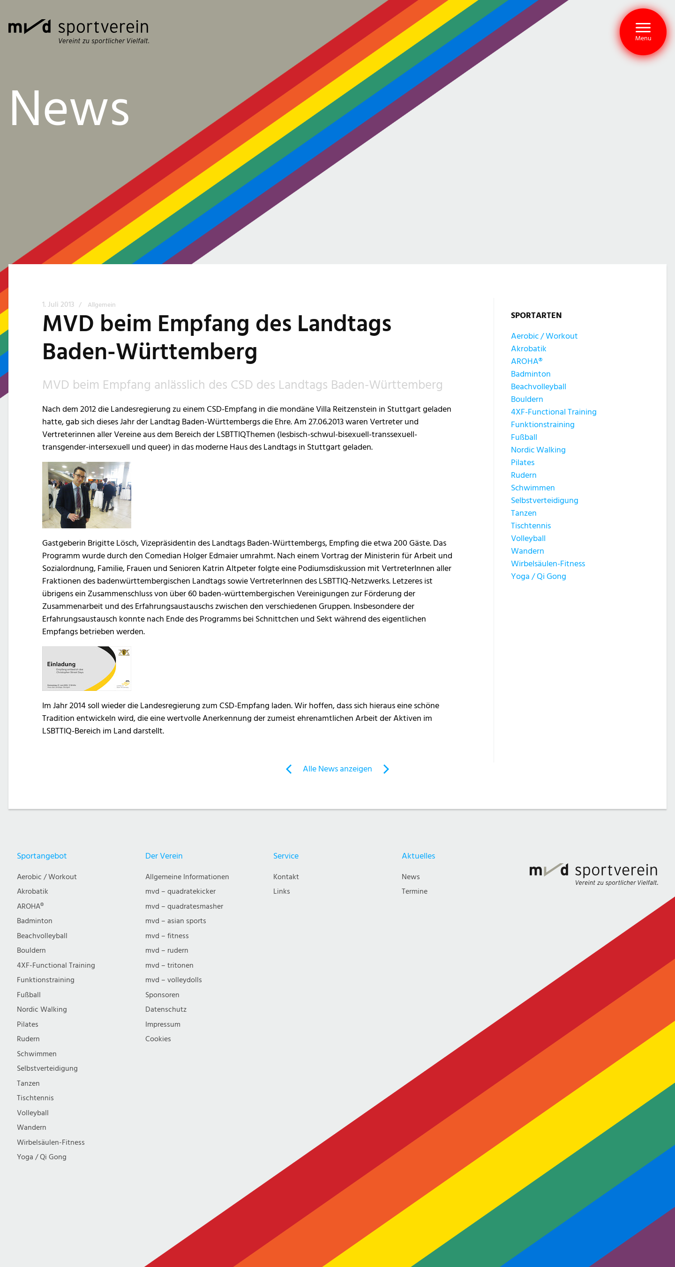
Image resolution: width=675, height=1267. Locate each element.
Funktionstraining (543, 424)
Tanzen (524, 513)
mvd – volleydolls (173, 980)
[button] (643, 31)
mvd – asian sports (175, 921)
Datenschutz (166, 1010)
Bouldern (527, 399)
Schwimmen (533, 488)
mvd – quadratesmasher (184, 906)
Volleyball (528, 538)
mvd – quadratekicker (180, 892)
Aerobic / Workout (544, 336)
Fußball (524, 437)
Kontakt (286, 877)
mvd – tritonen (169, 966)
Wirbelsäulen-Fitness (548, 564)
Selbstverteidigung (544, 500)
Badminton (531, 374)
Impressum (162, 1025)
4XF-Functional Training (554, 412)
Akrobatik (529, 349)
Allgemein (102, 305)
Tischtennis (531, 526)
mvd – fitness (167, 936)
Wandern (527, 551)
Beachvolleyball (538, 387)
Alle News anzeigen (337, 769)
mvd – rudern (166, 951)
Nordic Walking (538, 450)
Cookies (158, 1039)
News (411, 877)
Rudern (524, 475)
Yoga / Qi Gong (538, 576)
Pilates (522, 462)
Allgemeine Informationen (187, 877)
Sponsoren (162, 995)
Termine (415, 892)
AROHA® (526, 361)
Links (281, 892)
